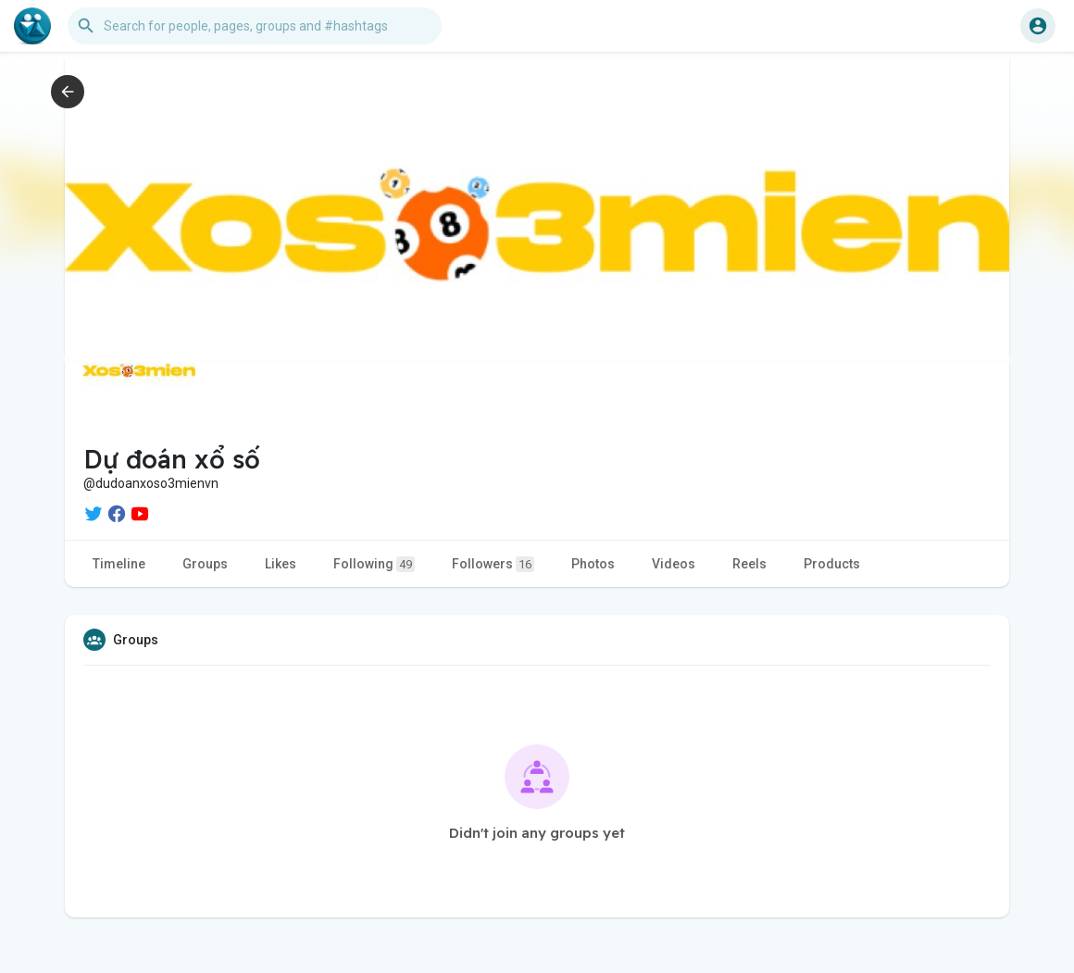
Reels (749, 563)
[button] (255, 25)
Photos (593, 563)
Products (832, 563)
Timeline (119, 563)
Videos (673, 563)
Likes (280, 563)
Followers (493, 564)
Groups (205, 563)
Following (374, 564)
